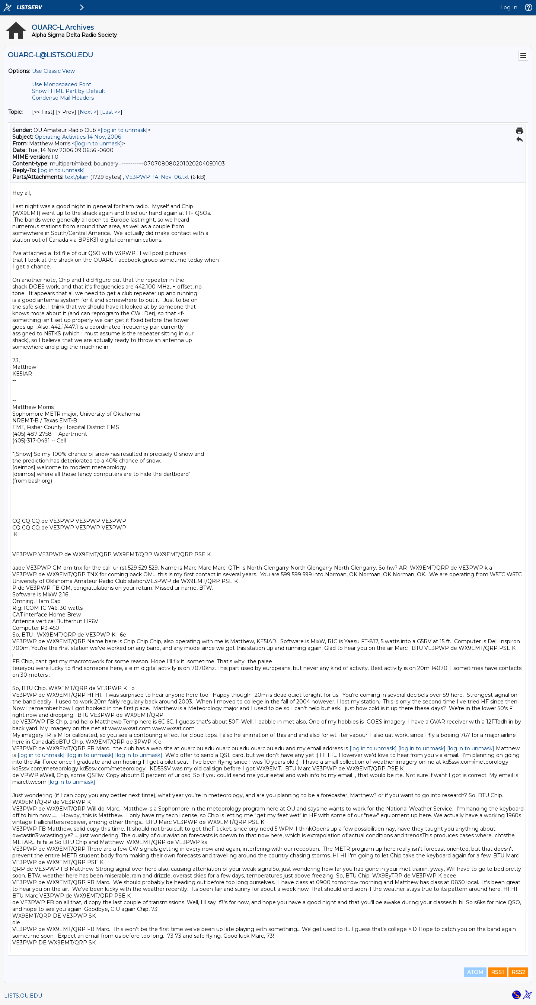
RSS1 (497, 972)
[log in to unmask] (124, 130)
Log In (508, 7)
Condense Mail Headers (63, 97)
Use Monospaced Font (61, 84)
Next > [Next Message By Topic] (88, 112)
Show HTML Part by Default (68, 91)
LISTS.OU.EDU (23, 995)
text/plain (77, 177)
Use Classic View (53, 71)
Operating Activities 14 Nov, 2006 (78, 136)
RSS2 (518, 972)
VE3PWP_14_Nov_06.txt (157, 177)
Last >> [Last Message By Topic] (111, 112)
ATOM (475, 972)
